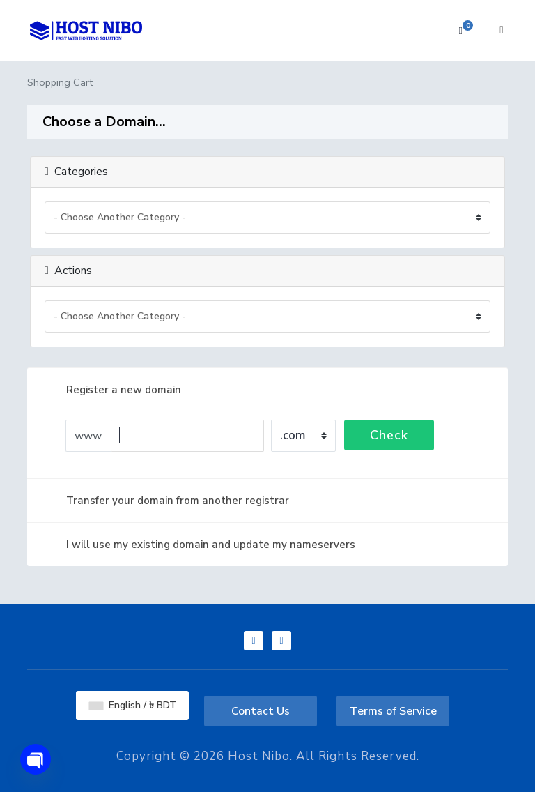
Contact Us (260, 711)
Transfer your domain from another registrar (166, 500)
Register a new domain (112, 389)
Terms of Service (393, 711)
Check (389, 435)
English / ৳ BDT (132, 705)
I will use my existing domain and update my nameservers (199, 544)
